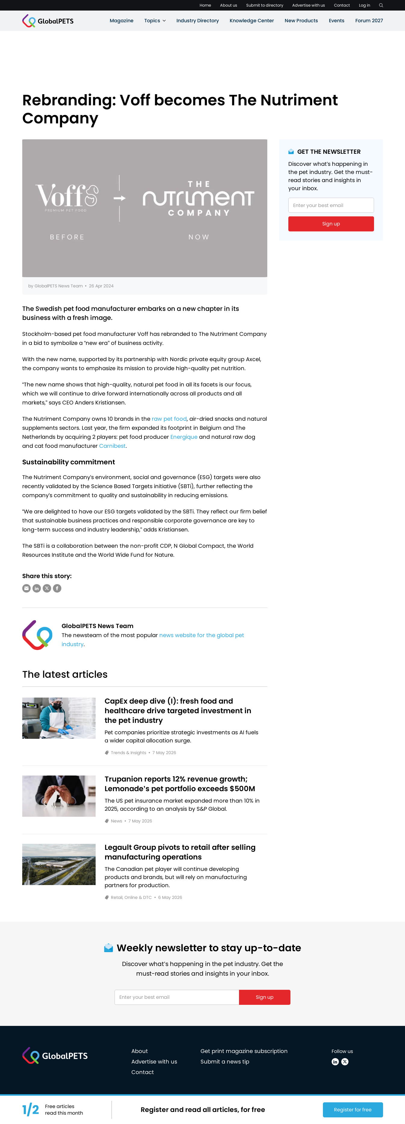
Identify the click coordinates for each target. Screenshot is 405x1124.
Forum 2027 (369, 20)
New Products (301, 20)
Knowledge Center (252, 20)
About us (228, 5)
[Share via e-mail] (26, 588)
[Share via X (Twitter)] (47, 588)
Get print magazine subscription (244, 1051)
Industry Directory (197, 20)
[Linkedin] (335, 1061)
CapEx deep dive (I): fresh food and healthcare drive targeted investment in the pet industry (178, 710)
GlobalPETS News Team (59, 286)
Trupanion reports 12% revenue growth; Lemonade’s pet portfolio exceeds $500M (180, 784)
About (139, 1051)
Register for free (353, 1109)
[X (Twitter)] (344, 1061)
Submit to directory (264, 5)
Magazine (121, 20)
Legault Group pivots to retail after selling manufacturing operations (180, 852)
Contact (342, 5)
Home (205, 5)
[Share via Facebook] (57, 588)
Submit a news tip (225, 1061)
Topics (152, 20)
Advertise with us (308, 5)
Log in (364, 5)
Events (337, 20)
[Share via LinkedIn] (36, 588)
